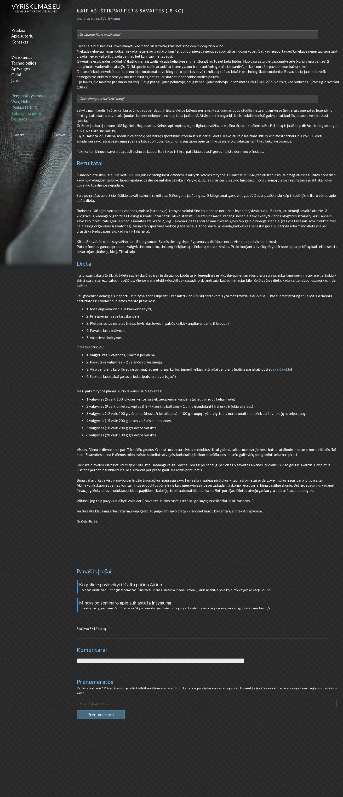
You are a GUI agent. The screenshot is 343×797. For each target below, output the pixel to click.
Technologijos (23, 63)
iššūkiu (134, 175)
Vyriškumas (21, 57)
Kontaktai (20, 41)
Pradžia (18, 30)
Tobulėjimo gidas (26, 113)
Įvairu (16, 80)
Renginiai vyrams (26, 95)
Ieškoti (61, 135)
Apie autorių (22, 35)
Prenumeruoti (100, 714)
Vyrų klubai (21, 101)
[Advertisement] (208, 762)
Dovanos (19, 118)
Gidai (16, 74)
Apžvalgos (20, 68)
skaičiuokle (282, 369)
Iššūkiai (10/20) (25, 107)
